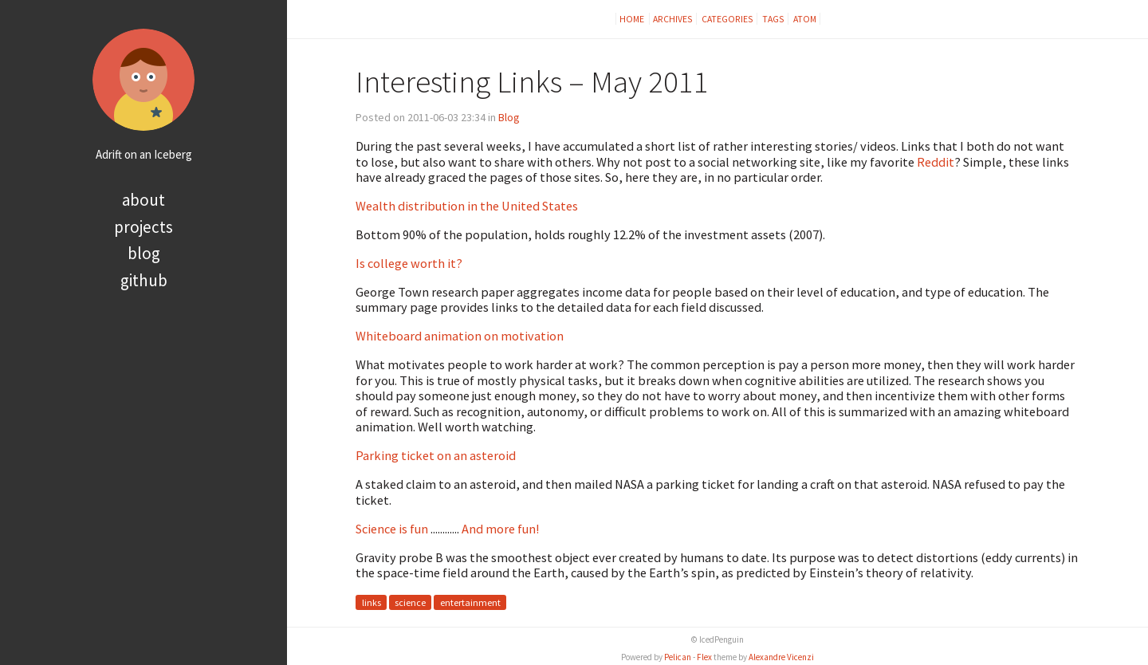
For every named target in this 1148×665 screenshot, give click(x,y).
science (410, 602)
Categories (727, 19)
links (371, 602)
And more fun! (501, 529)
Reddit (935, 162)
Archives (673, 19)
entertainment (470, 602)
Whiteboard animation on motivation (460, 336)
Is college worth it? (409, 263)
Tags (773, 19)
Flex (704, 657)
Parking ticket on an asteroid (436, 455)
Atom (804, 19)
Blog (144, 253)
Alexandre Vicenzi (781, 657)
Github (143, 280)
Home (632, 19)
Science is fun (392, 529)
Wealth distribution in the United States (467, 206)
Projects (143, 227)
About (143, 200)
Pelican (677, 657)
